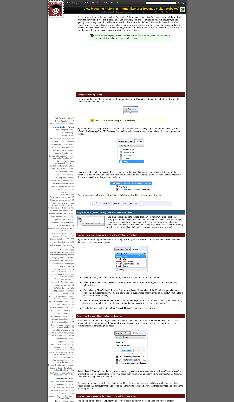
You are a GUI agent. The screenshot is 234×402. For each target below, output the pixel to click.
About (99, 401)
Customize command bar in (62, 113)
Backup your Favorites (65, 80)
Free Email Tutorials (107, 12)
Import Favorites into (65, 74)
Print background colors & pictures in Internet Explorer (63, 173)
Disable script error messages (61, 267)
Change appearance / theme (63, 314)
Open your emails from (64, 122)
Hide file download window (63, 308)
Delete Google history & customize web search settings (62, 24)
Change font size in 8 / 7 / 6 (62, 141)
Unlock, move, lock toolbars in (61, 110)
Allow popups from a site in (62, 219)
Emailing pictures (67, 38)
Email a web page (67, 35)
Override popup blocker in (63, 221)
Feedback (119, 401)
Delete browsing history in (63, 89)
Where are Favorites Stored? (62, 71)
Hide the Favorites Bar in (63, 50)
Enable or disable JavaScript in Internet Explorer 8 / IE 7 (62, 271)
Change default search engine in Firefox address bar (61, 299)
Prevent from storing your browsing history (63, 95)
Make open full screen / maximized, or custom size (63, 251)
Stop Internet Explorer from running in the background (63, 263)
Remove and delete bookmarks (61, 317)
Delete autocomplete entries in (62, 148)
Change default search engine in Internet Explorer (61, 132)
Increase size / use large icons (62, 184)
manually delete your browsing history (117, 367)
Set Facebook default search (62, 196)
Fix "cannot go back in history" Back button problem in (62, 276)
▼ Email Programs (73, 3)
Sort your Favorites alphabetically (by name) (64, 64)
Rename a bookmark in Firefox (62, 323)
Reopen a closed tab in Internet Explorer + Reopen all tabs (61, 200)
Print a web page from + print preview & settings (61, 178)
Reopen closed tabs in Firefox (62, 329)
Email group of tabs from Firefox (61, 293)
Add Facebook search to (63, 193)
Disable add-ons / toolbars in (61, 116)
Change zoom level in (64, 128)
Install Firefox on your (64, 287)
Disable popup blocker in (63, 224)
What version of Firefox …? (63, 335)
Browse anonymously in (63, 260)
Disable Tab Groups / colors (63, 44)
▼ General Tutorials (111, 3)
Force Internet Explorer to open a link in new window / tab (61, 256)
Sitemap (126, 401)
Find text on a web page (64, 181)
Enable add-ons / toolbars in (62, 119)
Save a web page (67, 152)
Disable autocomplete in (63, 241)
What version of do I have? (62, 125)
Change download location (62, 160)
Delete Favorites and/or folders (62, 68)
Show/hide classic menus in (62, 102)
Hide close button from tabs (63, 332)
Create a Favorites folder (64, 55)
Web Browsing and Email (124, 12)
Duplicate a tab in (66, 244)
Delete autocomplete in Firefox (62, 296)
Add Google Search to (64, 144)
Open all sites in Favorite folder (61, 83)
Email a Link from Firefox (64, 290)
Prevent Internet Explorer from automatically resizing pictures (62, 156)
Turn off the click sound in (63, 232)
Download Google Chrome (63, 346)
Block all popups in (65, 207)
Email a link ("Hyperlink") (64, 32)
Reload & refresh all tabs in (62, 247)
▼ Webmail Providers (92, 3)
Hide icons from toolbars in (62, 187)
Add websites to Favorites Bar (62, 47)
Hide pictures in (67, 169)
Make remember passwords (62, 238)
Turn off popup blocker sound (62, 213)
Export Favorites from (64, 77)
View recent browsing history (62, 86)
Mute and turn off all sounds (62, 235)
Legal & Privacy (108, 401)
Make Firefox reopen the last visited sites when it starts (63, 338)
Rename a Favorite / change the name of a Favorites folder (61, 59)
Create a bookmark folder (64, 320)
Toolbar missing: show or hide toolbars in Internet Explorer (62, 106)
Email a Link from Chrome (63, 349)
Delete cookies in (66, 92)
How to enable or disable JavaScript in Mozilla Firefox (63, 304)
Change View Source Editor (63, 136)
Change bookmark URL (64, 326)
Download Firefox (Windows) (62, 284)
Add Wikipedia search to (63, 190)
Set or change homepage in (62, 41)
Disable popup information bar (62, 210)
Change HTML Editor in (63, 138)
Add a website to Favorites (63, 53)
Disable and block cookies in (61, 204)
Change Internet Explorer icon (62, 163)
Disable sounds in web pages (62, 166)
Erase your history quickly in (62, 99)
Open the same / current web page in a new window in (62, 228)
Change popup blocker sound (62, 216)
